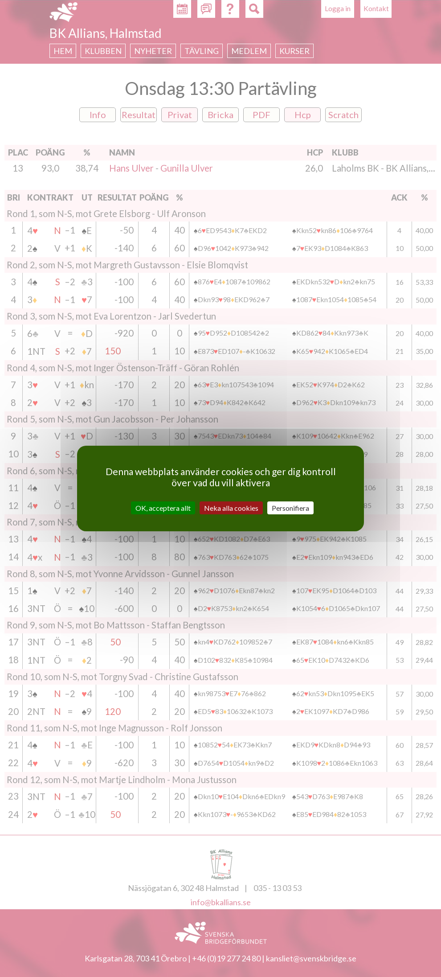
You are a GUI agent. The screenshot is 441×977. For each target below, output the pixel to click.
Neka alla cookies (231, 508)
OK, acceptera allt (163, 508)
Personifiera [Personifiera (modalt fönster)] (290, 508)
